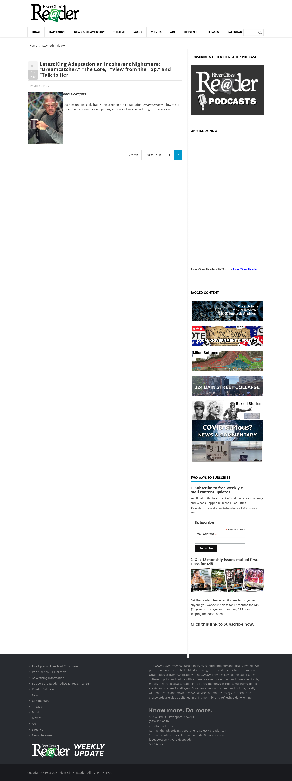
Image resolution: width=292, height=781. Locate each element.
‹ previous (153, 155)
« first (133, 155)
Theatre (119, 32)
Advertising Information (48, 678)
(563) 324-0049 (159, 721)
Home (36, 32)
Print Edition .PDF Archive (49, 672)
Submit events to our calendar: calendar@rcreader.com (187, 735)
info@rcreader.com (162, 726)
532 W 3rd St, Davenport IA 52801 (171, 717)
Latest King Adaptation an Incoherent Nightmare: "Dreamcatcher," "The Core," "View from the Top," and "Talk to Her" (105, 69)
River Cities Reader (245, 269)
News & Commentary (89, 32)
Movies (156, 32)
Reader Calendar (43, 689)
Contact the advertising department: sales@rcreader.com (188, 730)
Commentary (40, 701)
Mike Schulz (41, 86)
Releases (212, 32)
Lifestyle (190, 32)
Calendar (236, 32)
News (36, 695)
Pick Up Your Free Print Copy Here (55, 666)
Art (172, 32)
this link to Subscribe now (227, 624)
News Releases (42, 735)
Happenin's (57, 32)
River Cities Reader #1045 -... (209, 269)
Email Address (206, 534)
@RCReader (157, 744)
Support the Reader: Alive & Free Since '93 (60, 683)
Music (137, 32)
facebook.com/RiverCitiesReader (171, 740)
